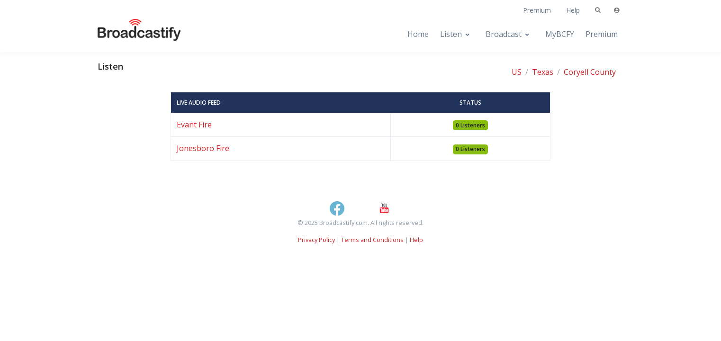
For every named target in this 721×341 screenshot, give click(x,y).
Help (573, 10)
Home (418, 34)
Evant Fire (194, 124)
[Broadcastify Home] (130, 34)
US (517, 72)
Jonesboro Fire (203, 148)
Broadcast (504, 34)
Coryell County (590, 72)
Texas (542, 72)
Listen (451, 34)
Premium (537, 10)
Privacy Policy (316, 239)
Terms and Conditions (372, 239)
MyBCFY (559, 34)
